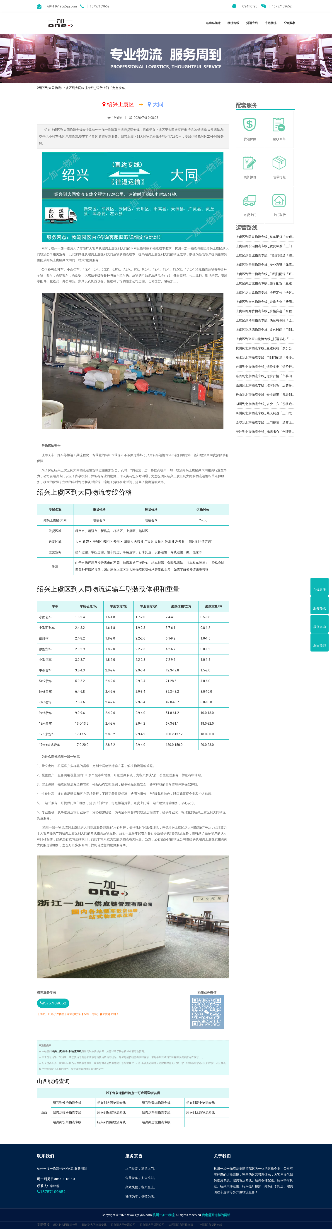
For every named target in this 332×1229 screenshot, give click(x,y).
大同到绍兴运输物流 (181, 1225)
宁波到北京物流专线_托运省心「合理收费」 (267, 431)
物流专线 (233, 23)
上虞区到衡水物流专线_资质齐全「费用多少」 (268, 301)
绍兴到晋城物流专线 (156, 1102)
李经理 (54, 1186)
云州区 (118, 541)
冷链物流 (270, 23)
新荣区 (87, 541)
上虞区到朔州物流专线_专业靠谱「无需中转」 (268, 264)
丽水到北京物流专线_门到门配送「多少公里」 (268, 357)
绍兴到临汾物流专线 (67, 1112)
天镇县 (138, 541)
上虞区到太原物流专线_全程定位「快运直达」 (268, 292)
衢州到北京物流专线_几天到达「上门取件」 (267, 413)
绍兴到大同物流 (50, 88)
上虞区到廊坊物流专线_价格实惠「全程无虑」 (268, 311)
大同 (78, 541)
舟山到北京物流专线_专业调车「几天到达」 (267, 394)
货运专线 (252, 23)
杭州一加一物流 (164, 1215)
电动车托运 (213, 23)
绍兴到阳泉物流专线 (111, 1122)
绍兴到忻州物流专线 (67, 1122)
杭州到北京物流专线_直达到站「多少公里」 (267, 348)
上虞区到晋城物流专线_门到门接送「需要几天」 (270, 255)
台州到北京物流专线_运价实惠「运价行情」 (267, 366)
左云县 (180, 541)
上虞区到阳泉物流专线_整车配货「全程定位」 (268, 237)
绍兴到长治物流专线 (67, 1102)
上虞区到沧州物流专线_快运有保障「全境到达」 (270, 320)
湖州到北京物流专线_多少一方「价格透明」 (267, 404)
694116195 (244, 6)
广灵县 (149, 541)
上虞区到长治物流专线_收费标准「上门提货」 (268, 246)
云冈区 (108, 541)
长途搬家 (289, 23)
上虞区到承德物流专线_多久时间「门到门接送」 (270, 329)
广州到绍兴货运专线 (210, 1225)
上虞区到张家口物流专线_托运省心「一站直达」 (270, 339)
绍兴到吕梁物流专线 (111, 1112)
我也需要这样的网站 (216, 1215)
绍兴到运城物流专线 (156, 1122)
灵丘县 (159, 541)
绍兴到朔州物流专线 (156, 1112)
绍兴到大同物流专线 (111, 1102)
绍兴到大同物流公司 (65, 1225)
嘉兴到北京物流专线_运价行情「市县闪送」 (267, 376)
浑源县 (169, 541)
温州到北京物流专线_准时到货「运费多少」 (267, 385)
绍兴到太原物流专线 (200, 1112)
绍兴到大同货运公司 (152, 1225)
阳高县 (128, 541)
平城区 (97, 541)
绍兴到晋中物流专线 (200, 1102)
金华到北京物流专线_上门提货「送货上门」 (267, 422)
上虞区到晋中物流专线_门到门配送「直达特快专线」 (273, 274)
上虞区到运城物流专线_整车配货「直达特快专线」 (272, 283)
